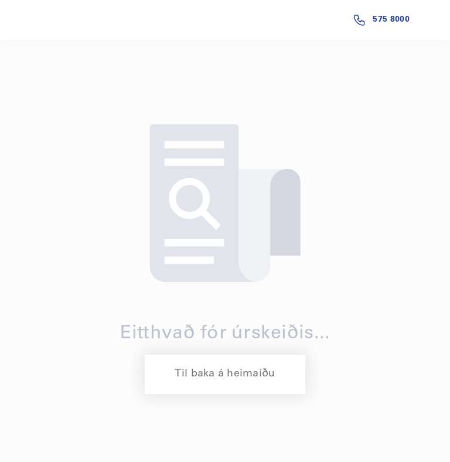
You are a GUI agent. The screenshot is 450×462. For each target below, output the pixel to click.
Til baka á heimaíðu (225, 374)
